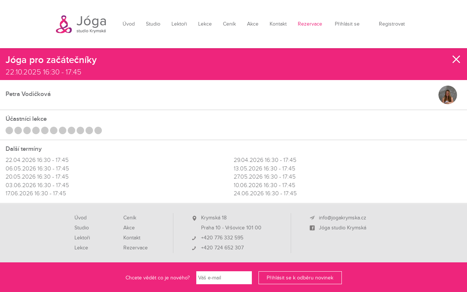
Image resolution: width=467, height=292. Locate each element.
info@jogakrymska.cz (342, 218)
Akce (252, 24)
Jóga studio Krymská (342, 228)
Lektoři (179, 24)
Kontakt (278, 24)
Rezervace (310, 24)
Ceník (229, 24)
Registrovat (392, 24)
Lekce (205, 24)
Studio (153, 24)
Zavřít (456, 59)
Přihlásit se (347, 24)
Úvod (129, 24)
